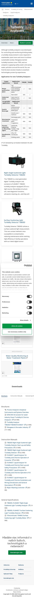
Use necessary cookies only (17, 332)
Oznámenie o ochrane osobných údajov (17, 590)
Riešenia (21, 565)
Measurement (28, 9)
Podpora (21, 574)
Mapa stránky (17, 592)
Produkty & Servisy (16, 9)
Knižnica (20, 569)
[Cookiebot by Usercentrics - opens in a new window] (24, 266)
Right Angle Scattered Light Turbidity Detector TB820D (15, 174)
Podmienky (17, 588)
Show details (24, 320)
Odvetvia (6, 565)
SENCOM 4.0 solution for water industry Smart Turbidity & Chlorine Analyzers (17, 417)
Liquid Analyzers (15, 12)
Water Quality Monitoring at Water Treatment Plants (17, 357)
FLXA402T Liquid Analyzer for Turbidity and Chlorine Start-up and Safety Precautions (17, 465)
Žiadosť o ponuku (25, 43)
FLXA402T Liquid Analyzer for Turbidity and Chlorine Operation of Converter (17, 457)
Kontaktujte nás (16, 552)
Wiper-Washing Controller (17, 488)
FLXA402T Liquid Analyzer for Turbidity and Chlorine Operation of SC (18, 472)
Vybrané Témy (8, 574)
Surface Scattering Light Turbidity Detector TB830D (14, 221)
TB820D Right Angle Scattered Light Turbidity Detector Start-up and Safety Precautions (18, 445)
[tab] (4, 396)
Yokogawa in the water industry (18, 427)
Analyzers (6, 12)
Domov (7, 9)
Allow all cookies (17, 326)
